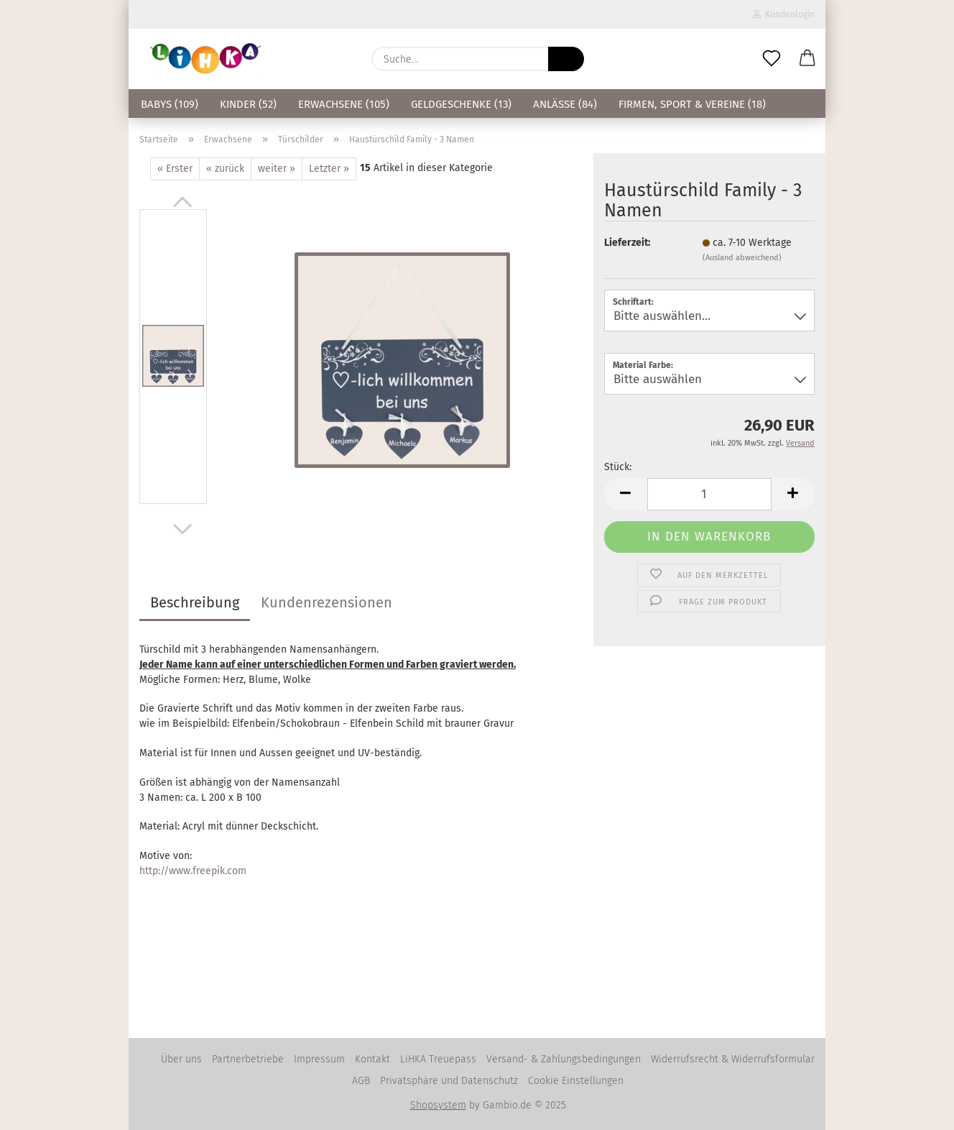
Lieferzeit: (627, 242)
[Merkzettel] (771, 59)
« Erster (175, 168)
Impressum (319, 1059)
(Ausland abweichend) (742, 257)
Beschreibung (194, 602)
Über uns (181, 1059)
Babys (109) (169, 104)
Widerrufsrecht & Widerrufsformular (733, 1059)
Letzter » (329, 168)
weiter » (276, 168)
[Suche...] (566, 59)
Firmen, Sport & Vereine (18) (692, 104)
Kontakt (372, 1059)
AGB (361, 1081)
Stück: (617, 467)
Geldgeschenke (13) (461, 104)
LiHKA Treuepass (438, 1059)
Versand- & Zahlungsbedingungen (563, 1059)
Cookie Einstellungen (576, 1081)
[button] (807, 59)
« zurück (225, 168)
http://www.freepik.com (192, 871)
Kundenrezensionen (326, 602)
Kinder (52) (248, 104)
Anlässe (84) (565, 104)
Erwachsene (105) (343, 104)
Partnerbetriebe (248, 1059)
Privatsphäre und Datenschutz (449, 1081)
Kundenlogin (784, 14)
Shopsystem (438, 1105)
